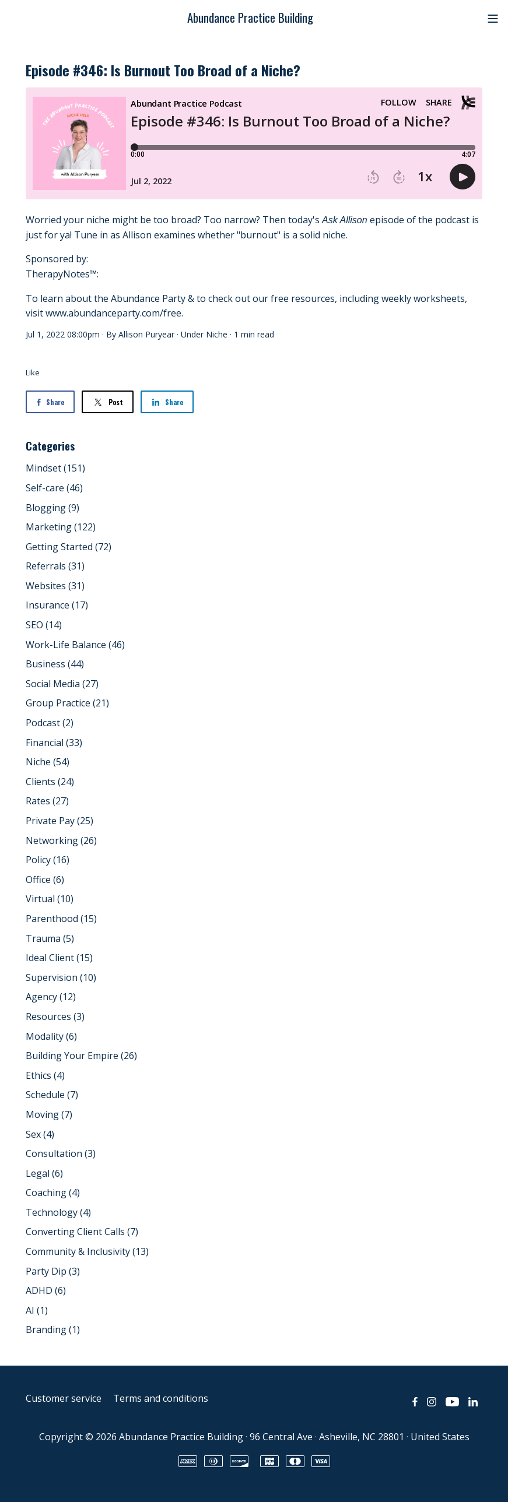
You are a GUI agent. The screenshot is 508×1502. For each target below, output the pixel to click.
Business (55, 663)
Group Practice (67, 703)
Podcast (49, 722)
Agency (51, 996)
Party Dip (53, 1271)
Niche (216, 334)
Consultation (61, 1153)
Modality (51, 1036)
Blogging (52, 507)
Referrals (55, 566)
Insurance (57, 605)
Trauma (50, 938)
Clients (50, 781)
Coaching (53, 1192)
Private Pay (59, 820)
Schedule (52, 1094)
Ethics (45, 1075)
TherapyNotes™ (61, 274)
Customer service (63, 1398)
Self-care (54, 487)
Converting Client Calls (82, 1231)
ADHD (46, 1290)
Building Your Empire (81, 1055)
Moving (49, 1114)
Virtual (49, 898)
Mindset (55, 468)
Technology (58, 1212)
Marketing (61, 526)
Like (33, 372)
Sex (40, 1134)
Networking (61, 840)
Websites (55, 585)
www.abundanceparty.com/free (113, 313)
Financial (54, 742)
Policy (47, 859)
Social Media (62, 683)
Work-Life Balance (75, 644)
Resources (55, 1016)
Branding (53, 1329)
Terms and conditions (160, 1398)
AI (37, 1310)
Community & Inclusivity (87, 1251)
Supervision (61, 977)
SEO (44, 624)
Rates (47, 800)
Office (45, 879)
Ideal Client (59, 957)
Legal (44, 1173)
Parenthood (61, 918)
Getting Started (68, 546)
